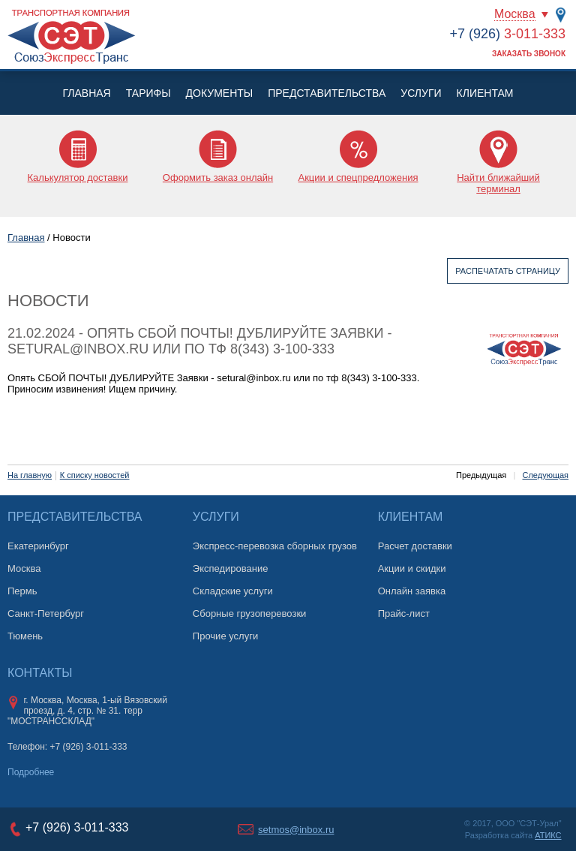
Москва (515, 14)
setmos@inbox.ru (296, 829)
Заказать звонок (529, 54)
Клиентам (485, 93)
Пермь (23, 591)
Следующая (545, 475)
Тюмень (25, 636)
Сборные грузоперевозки (250, 613)
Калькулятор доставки (78, 177)
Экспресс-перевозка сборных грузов (275, 546)
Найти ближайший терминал (498, 183)
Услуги (420, 93)
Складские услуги (233, 591)
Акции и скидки (412, 568)
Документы (220, 93)
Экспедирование (230, 568)
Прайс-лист (404, 613)
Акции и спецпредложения (358, 177)
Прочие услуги (225, 636)
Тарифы (148, 93)
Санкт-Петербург (46, 613)
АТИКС (548, 835)
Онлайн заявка (412, 591)
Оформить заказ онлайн (218, 177)
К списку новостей (95, 475)
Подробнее (31, 772)
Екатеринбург (38, 546)
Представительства (327, 93)
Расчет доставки (415, 546)
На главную (30, 475)
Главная (86, 93)
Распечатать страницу (507, 270)
